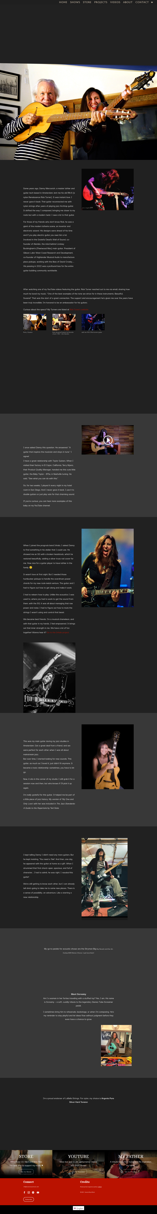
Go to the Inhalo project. (57, 632)
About (128, 3)
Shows (75, 3)
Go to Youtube (78, 1171)
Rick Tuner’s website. (79, 309)
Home (63, 3)
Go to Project (131, 1171)
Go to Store (26, 1171)
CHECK (100, 1187)
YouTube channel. (42, 505)
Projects (100, 3)
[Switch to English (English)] (78, 1208)
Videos (115, 3)
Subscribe (28, 1199)
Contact (142, 3)
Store (87, 3)
